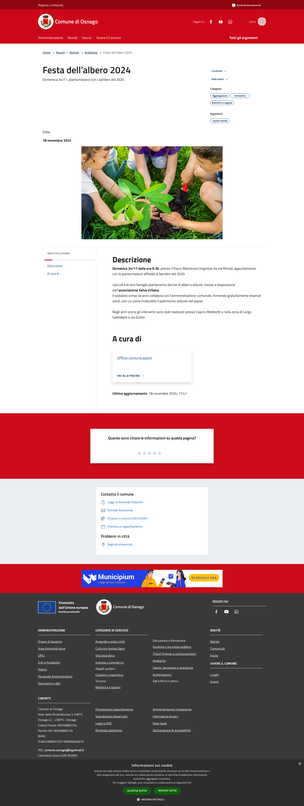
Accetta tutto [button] (137, 790)
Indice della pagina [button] (58, 253)
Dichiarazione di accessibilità (171, 730)
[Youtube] (217, 21)
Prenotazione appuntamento (114, 709)
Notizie (74, 52)
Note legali (160, 723)
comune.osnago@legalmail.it (64, 750)
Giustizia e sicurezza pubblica (172, 646)
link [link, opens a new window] (189, 782)
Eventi (214, 681)
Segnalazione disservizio (111, 716)
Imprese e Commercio (109, 662)
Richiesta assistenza (108, 730)
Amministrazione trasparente (172, 709)
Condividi (219, 71)
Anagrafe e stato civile (110, 641)
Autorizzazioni (162, 674)
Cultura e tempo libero (110, 648)
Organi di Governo (50, 641)
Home (46, 52)
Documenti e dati (49, 683)
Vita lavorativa (105, 655)
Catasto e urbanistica (109, 675)
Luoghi (214, 674)
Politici (42, 669)
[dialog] (152, 783)
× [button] (299, 763)
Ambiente (91, 52)
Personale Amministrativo (55, 676)
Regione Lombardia (50, 5)
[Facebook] (207, 21)
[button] (152, 799)
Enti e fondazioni (49, 662)
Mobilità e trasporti (108, 687)
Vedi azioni (220, 79)
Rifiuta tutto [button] (167, 790)
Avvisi (214, 655)
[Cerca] (261, 21)
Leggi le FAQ (103, 723)
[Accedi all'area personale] (246, 5)
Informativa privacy (165, 716)
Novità (60, 52)
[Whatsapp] (227, 21)
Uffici (41, 655)
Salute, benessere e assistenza (173, 667)
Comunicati (217, 648)
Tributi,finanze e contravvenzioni (174, 653)
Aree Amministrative (52, 648)
